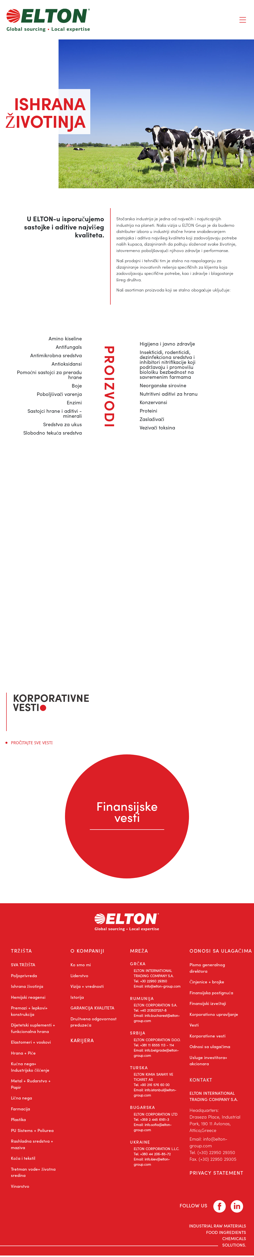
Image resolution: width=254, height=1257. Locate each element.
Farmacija (20, 1110)
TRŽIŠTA (21, 951)
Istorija (77, 998)
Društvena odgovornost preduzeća (93, 1023)
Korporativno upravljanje (214, 1016)
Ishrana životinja (27, 988)
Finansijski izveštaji (208, 1005)
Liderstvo (79, 977)
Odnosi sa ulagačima (210, 1048)
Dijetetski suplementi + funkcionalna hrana (33, 1029)
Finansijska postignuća (211, 994)
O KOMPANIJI (87, 951)
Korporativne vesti (207, 1037)
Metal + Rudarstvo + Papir (31, 1085)
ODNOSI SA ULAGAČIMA (222, 951)
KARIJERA (82, 1042)
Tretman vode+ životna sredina (33, 1173)
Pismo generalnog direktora (207, 969)
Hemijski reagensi (28, 998)
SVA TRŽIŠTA (23, 966)
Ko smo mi (80, 966)
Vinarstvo (20, 1188)
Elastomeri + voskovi (31, 1043)
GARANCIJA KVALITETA (92, 1009)
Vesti (194, 1026)
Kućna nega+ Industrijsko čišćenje (30, 1068)
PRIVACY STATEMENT (217, 1174)
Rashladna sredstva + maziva (32, 1145)
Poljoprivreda (24, 977)
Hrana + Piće (23, 1054)
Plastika (18, 1121)
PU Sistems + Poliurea (32, 1132)
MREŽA (139, 951)
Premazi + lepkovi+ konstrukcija (29, 1012)
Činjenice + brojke (207, 983)
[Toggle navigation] (242, 20)
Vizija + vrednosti (87, 988)
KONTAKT (202, 1080)
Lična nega (21, 1099)
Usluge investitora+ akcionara (208, 1062)
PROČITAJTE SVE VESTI (32, 742)
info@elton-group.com (116, 558)
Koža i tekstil (23, 1159)
